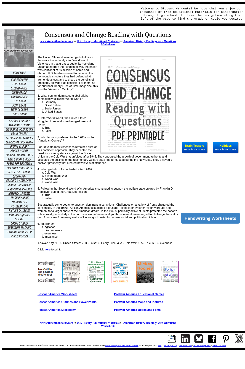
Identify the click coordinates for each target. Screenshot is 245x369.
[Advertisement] (68, 14)
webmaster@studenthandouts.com (122, 345)
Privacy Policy (170, 345)
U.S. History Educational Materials (98, 41)
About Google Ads (202, 345)
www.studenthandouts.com (56, 41)
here (47, 249)
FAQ (160, 345)
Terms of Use (185, 345)
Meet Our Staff (219, 345)
